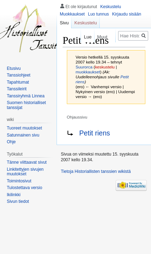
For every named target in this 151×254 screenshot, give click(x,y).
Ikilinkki (14, 194)
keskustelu (105, 67)
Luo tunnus (98, 14)
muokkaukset (88, 71)
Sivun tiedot (18, 201)
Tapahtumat (18, 82)
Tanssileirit (17, 88)
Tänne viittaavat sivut (27, 162)
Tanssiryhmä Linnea (26, 95)
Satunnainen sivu (23, 135)
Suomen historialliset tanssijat (26, 105)
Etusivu (14, 68)
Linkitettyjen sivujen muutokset (25, 172)
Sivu (64, 22)
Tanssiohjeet (18, 75)
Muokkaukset (72, 14)
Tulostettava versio (24, 187)
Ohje (11, 141)
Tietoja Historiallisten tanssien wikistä (96, 171)
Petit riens (94, 133)
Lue (85, 37)
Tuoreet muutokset (24, 128)
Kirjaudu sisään (126, 14)
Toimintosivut (19, 181)
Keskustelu (110, 6)
